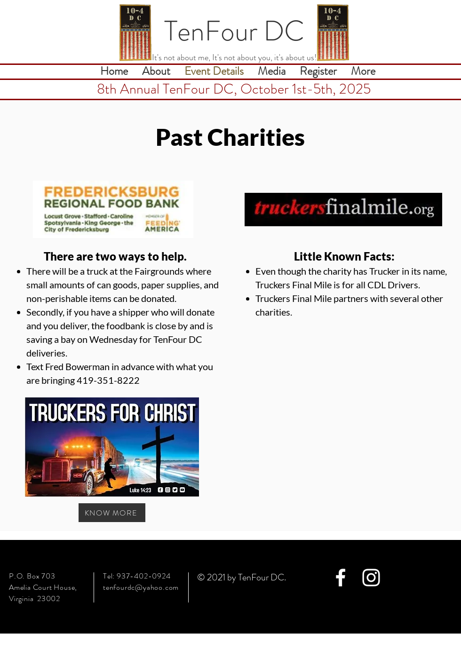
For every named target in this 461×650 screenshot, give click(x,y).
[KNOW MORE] (112, 512)
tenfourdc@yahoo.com (141, 587)
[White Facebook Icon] (340, 577)
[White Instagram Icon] (371, 577)
